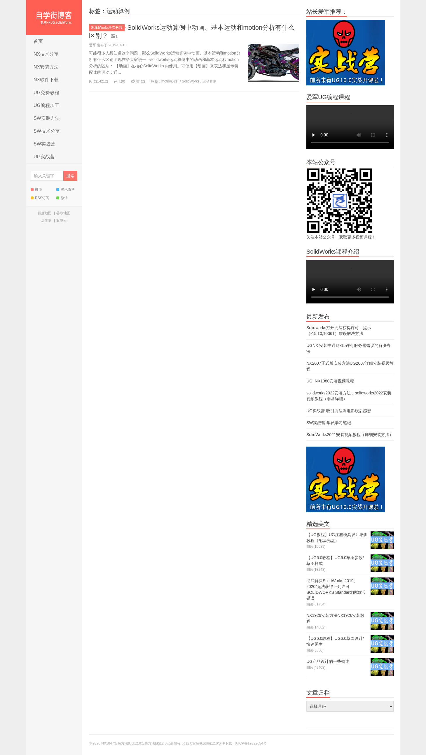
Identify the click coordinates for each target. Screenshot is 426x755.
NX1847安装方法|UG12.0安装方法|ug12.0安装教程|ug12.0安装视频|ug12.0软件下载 (54, 17)
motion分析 (170, 81)
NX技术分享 (46, 54)
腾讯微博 (65, 189)
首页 (38, 41)
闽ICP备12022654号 (251, 743)
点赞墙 (46, 220)
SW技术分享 (47, 131)
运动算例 (209, 81)
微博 (36, 189)
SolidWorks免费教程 (108, 28)
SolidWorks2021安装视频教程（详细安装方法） (349, 434)
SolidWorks (190, 81)
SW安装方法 (47, 118)
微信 (62, 198)
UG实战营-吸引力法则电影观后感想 (338, 410)
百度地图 (45, 213)
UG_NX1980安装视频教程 (330, 381)
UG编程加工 (46, 105)
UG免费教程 (46, 92)
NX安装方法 (46, 66)
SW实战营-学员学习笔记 (328, 422)
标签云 (61, 220)
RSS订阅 (40, 198)
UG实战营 (44, 156)
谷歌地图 (63, 213)
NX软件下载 (46, 79)
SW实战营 (44, 143)
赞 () (138, 81)
